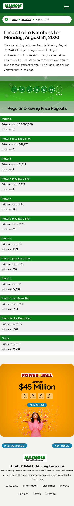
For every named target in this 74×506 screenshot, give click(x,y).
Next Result (62, 445)
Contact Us (11, 485)
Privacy (64, 485)
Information (30, 485)
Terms (37, 493)
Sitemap (51, 493)
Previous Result (14, 445)
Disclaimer (48, 485)
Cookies (23, 493)
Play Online (37, 405)
